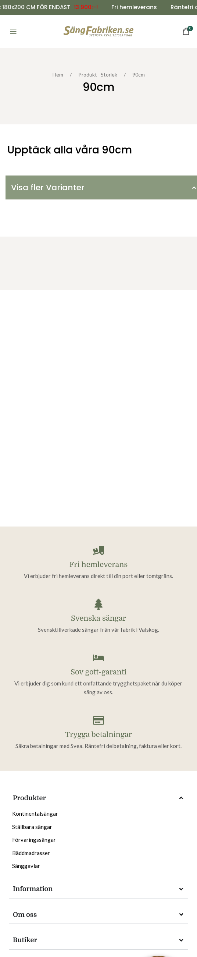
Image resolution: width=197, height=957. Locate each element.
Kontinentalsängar (35, 813)
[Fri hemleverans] (98, 550)
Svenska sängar (98, 618)
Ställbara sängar (32, 826)
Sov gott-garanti (98, 672)
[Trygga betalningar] (98, 720)
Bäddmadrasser (31, 853)
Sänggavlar (26, 865)
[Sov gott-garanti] (98, 657)
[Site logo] (98, 31)
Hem (60, 74)
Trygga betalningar (98, 734)
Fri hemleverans (98, 564)
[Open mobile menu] (13, 31)
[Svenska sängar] (98, 604)
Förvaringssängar (34, 839)
